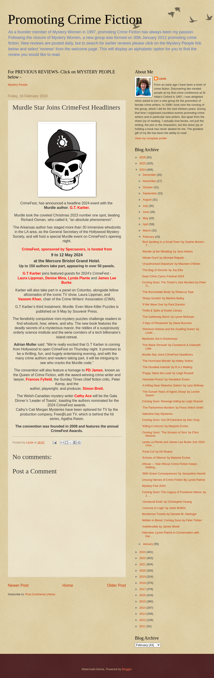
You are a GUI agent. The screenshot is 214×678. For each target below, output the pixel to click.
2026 (142, 157)
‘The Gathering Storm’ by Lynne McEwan (168, 316)
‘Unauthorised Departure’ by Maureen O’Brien (171, 263)
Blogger (127, 669)
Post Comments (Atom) (40, 594)
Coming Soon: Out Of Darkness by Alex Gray (171, 420)
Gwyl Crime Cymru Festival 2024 (163, 276)
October (148, 187)
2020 (142, 570)
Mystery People (18, 84)
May (146, 218)
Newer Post (18, 585)
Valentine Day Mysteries (157, 413)
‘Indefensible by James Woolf (160, 526)
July (145, 206)
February (149, 236)
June (146, 212)
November (150, 181)
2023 (142, 552)
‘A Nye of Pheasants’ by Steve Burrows (167, 323)
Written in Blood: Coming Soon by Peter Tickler (172, 520)
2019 (142, 576)
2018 (142, 583)
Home (67, 585)
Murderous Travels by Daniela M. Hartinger (169, 514)
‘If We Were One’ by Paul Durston (163, 304)
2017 (142, 589)
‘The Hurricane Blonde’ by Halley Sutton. (167, 360)
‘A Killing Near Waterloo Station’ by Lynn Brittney (173, 385)
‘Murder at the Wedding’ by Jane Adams (167, 251)
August (147, 199)
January (148, 544)
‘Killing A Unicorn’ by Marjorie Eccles (165, 426)
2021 (142, 564)
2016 (142, 595)
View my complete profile (151, 138)
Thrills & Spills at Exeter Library (162, 310)
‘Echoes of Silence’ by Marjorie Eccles (166, 457)
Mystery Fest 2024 (154, 485)
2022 (142, 558)
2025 (142, 163)
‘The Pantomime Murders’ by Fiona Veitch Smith (172, 407)
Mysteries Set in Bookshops (159, 338)
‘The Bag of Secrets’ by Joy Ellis (162, 270)
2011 (142, 626)
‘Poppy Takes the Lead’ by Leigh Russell (167, 373)
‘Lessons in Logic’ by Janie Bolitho (164, 508)
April (146, 224)
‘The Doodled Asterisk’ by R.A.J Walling (167, 367)
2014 (142, 607)
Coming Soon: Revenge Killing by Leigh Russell (172, 401)
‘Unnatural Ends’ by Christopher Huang (167, 501)
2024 (142, 169)
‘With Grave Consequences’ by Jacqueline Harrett (173, 473)
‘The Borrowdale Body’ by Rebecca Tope (168, 292)
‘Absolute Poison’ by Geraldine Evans (166, 379)
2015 (142, 601)
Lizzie (162, 78)
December (150, 174)
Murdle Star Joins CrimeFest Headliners (167, 354)
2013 (142, 613)
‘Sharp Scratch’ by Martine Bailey (163, 298)
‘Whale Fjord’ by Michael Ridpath (163, 257)
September (150, 193)
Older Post (116, 585)
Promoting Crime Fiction (75, 19)
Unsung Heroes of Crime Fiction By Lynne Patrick (173, 479)
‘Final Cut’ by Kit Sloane (157, 451)
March (147, 230)
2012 (142, 620)
